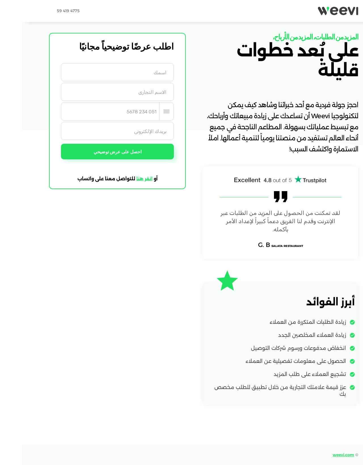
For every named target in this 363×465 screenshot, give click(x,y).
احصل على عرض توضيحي (95, 152)
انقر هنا (122, 179)
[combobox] (144, 111)
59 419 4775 (46, 10)
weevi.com (321, 454)
